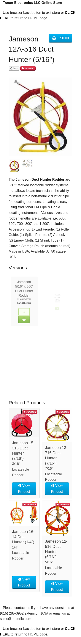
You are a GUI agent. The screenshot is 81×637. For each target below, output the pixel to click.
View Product (24, 488)
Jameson (28, 68)
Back (14, 68)
